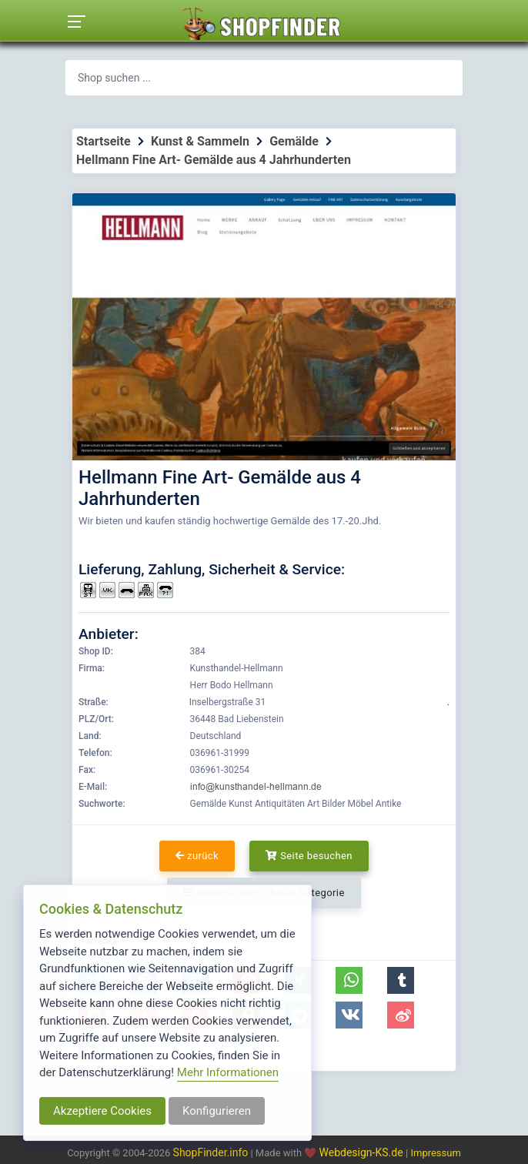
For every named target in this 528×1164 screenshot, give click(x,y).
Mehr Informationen (228, 1072)
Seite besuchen (309, 855)
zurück (197, 855)
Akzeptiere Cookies (102, 1111)
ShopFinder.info (211, 1152)
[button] (349, 980)
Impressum (435, 1153)
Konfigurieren (216, 1111)
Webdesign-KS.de (362, 1152)
